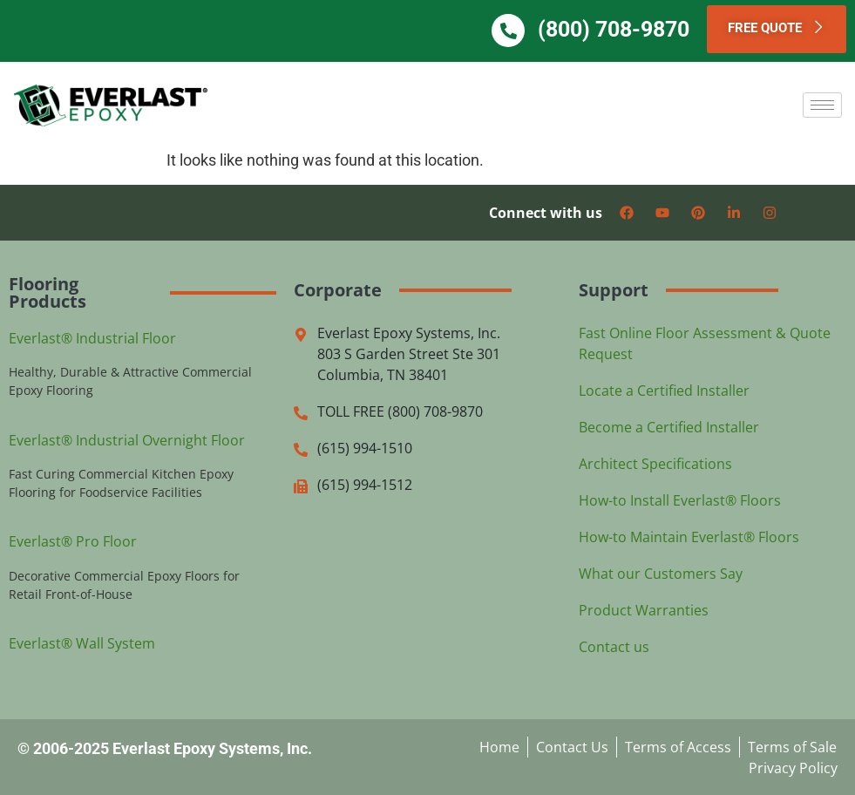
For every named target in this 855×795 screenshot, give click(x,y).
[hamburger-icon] (822, 104)
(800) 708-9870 (624, 29)
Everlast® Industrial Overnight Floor (127, 439)
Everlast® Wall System (82, 642)
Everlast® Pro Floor (73, 541)
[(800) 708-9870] (518, 30)
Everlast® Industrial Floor (92, 337)
